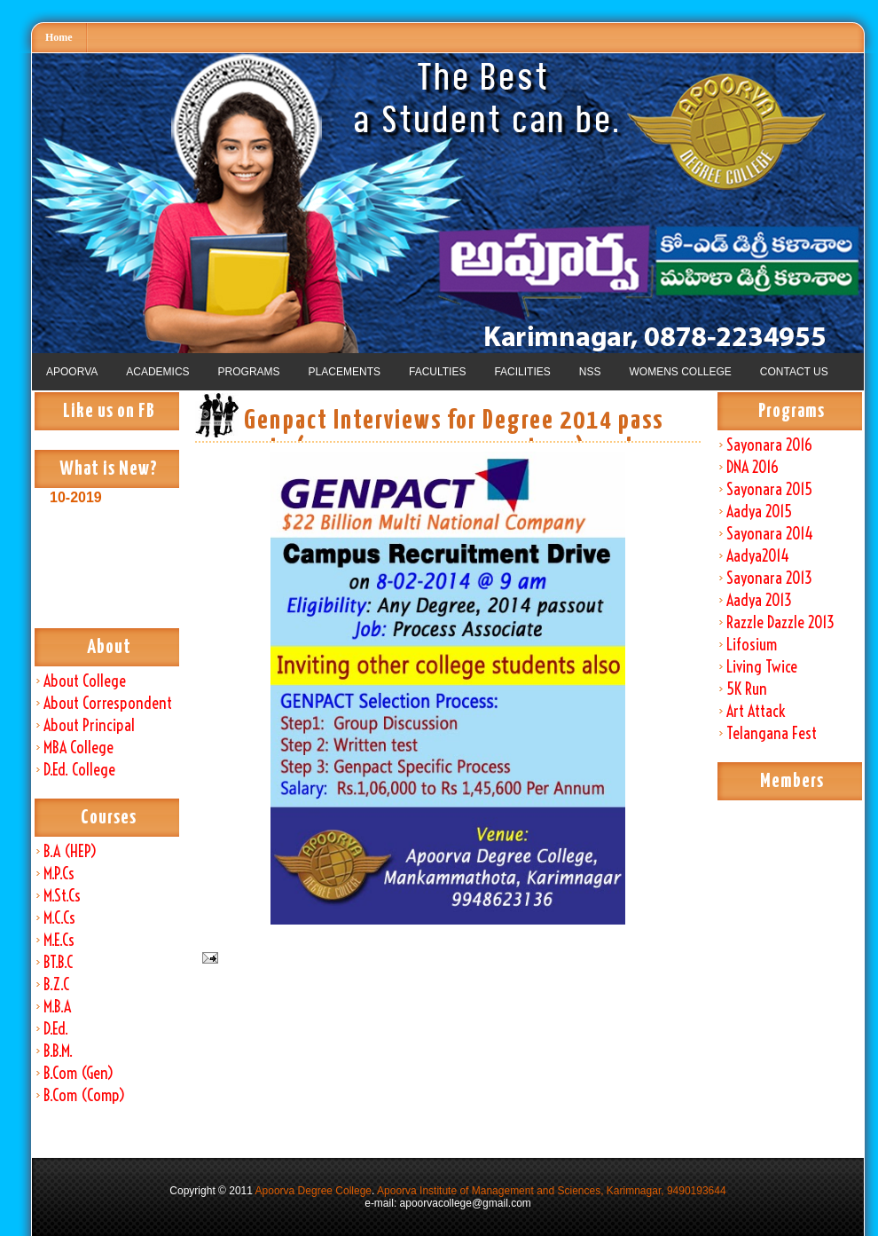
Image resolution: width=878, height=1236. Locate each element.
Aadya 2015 (759, 511)
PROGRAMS (249, 372)
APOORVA (72, 372)
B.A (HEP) (70, 851)
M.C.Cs (59, 918)
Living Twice (761, 667)
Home (59, 37)
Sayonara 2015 (769, 489)
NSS (590, 372)
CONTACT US (794, 372)
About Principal (89, 725)
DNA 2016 (752, 467)
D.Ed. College (79, 770)
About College (84, 681)
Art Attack (755, 711)
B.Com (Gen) (78, 1073)
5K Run (746, 689)
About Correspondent (107, 703)
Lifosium (751, 644)
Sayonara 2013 (769, 578)
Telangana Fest (771, 733)
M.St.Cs (62, 896)
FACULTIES (437, 372)
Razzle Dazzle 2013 (780, 622)
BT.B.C (58, 962)
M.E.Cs (58, 940)
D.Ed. (55, 1029)
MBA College (78, 747)
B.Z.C (56, 984)
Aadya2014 (757, 556)
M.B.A (57, 1006)
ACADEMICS (157, 372)
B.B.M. (58, 1051)
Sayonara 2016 (769, 445)
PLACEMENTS (344, 372)
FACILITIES (522, 372)
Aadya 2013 (759, 600)
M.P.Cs (58, 873)
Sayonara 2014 (769, 534)
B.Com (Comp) (84, 1095)
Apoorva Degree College (313, 1191)
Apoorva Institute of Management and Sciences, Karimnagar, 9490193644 (551, 1191)
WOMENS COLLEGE (680, 372)
